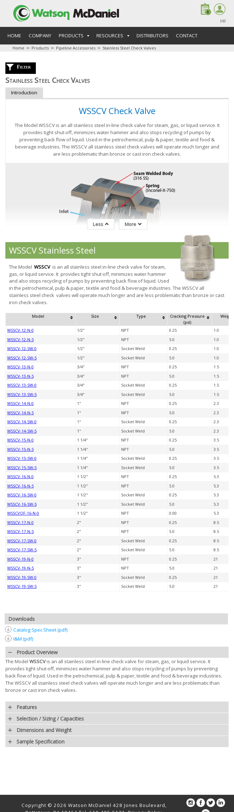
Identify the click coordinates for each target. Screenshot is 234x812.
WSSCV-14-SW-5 (22, 431)
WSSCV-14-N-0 (20, 403)
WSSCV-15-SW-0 (22, 458)
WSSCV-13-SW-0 (22, 385)
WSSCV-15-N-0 (20, 440)
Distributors (152, 35)
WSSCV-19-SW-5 (22, 586)
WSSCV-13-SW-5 (22, 394)
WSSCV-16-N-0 (20, 476)
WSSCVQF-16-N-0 (23, 513)
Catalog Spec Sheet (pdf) (40, 630)
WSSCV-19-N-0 (20, 559)
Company (40, 35)
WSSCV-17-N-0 (20, 522)
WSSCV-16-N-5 (20, 485)
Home (14, 35)
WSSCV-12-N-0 (20, 330)
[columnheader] (41, 319)
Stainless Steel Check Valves (129, 48)
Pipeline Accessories (75, 48)
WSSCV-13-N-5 (20, 376)
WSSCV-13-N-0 (20, 366)
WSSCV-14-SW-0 (22, 421)
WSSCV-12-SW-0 (22, 348)
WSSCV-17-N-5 (20, 531)
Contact (186, 35)
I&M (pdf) (23, 639)
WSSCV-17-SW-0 (22, 540)
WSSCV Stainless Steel (52, 250)
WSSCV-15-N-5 (20, 449)
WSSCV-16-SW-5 (22, 504)
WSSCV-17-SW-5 (22, 549)
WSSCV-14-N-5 (20, 412)
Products (40, 48)
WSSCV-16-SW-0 (22, 494)
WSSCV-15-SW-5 (22, 467)
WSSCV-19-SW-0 (22, 577)
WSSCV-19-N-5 (20, 568)
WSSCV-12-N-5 (20, 339)
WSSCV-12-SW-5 (22, 357)
